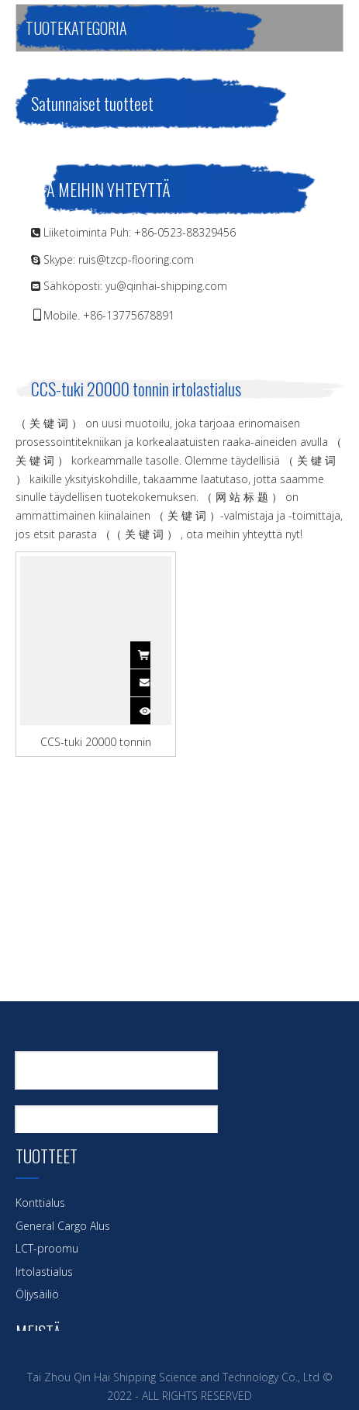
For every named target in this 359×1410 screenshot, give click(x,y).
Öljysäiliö (37, 1294)
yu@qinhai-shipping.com (166, 285)
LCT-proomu (47, 1248)
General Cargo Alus (63, 1225)
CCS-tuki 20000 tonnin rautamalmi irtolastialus (95, 741)
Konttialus (40, 1202)
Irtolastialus (44, 1271)
